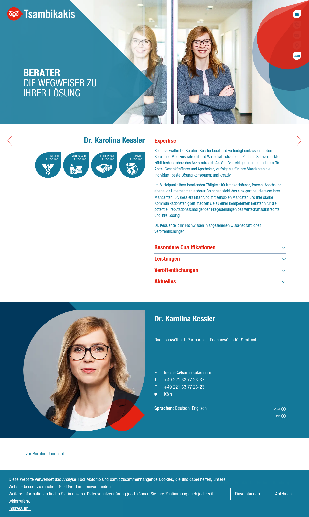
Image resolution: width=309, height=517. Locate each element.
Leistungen (167, 259)
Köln (168, 394)
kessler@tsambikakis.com (187, 372)
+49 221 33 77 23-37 (184, 379)
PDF (278, 416)
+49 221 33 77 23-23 (184, 387)
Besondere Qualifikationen (185, 248)
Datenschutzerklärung (106, 494)
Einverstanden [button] (247, 494)
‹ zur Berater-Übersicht (43, 453)
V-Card (276, 409)
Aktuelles (165, 282)
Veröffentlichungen (176, 270)
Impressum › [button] (20, 508)
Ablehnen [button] (283, 494)
